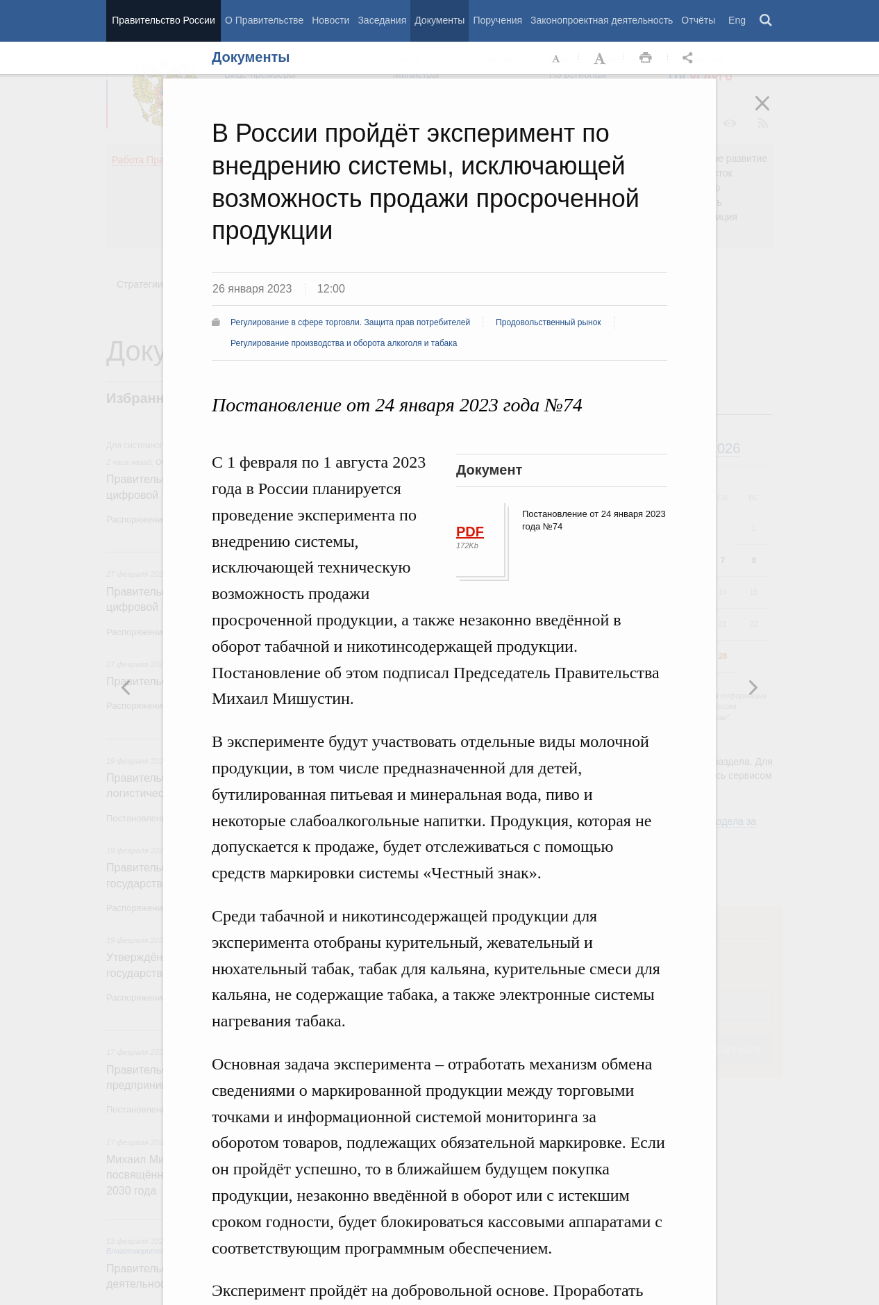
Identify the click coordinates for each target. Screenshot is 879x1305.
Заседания (382, 20)
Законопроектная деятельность (601, 20)
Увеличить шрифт (601, 58)
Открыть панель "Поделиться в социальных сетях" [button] (690, 58)
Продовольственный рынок (548, 322)
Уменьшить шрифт (557, 58)
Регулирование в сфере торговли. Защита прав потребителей (350, 322)
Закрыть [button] (772, 112)
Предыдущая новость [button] (752, 687)
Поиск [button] (766, 21)
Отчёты (698, 20)
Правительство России (163, 20)
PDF (470, 531)
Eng (737, 20)
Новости (330, 20)
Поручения (497, 20)
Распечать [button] (645, 58)
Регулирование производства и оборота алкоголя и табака (344, 343)
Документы (439, 20)
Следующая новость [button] (126, 687)
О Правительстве (264, 20)
